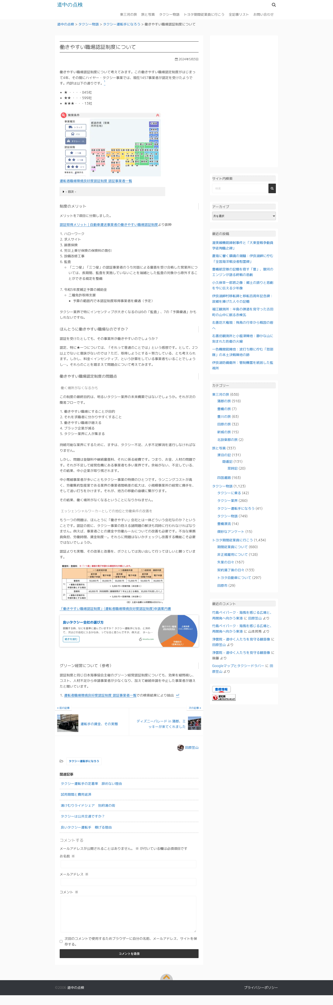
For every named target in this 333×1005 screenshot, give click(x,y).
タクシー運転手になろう (84, 761)
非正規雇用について (232, 554)
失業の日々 (225, 562)
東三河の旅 (128, 14)
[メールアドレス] (128, 882)
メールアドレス (74, 874)
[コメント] (128, 917)
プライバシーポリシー (261, 994)
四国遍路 (224, 477)
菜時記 (232, 468)
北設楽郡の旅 (227, 439)
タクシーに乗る (229, 492)
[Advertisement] (244, 101)
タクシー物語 (169, 14)
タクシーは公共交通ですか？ (83, 816)
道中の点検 (70, 4)
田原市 (222, 585)
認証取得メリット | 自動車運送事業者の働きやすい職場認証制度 (109, 224)
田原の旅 (224, 424)
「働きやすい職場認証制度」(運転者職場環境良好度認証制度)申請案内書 (115, 608)
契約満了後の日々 (230, 569)
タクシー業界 (227, 500)
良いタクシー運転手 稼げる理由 (86, 827)
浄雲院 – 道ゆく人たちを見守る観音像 (241, 639)
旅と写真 (148, 14)
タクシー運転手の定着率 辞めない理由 (91, 783)
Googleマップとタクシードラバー (238, 665)
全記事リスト (239, 14)
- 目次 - (71, 192)
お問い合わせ (263, 14)
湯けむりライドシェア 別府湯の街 (88, 805)
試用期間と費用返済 (76, 794)
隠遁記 (227, 461)
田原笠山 (192, 747)
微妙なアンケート (230, 531)
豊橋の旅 (224, 408)
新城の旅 (224, 431)
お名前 (67, 856)
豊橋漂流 (224, 523)
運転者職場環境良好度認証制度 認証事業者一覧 (96, 180)
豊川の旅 (224, 416)
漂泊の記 (224, 454)
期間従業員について (232, 546)
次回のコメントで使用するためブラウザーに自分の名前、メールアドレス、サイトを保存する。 (131, 948)
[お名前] (128, 864)
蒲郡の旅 (224, 401)
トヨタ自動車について (234, 577)
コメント (69, 892)
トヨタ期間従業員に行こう (204, 14)
